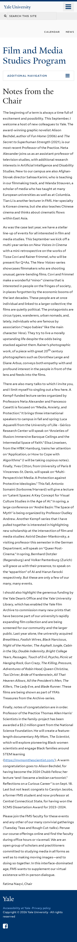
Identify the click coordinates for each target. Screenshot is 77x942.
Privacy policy (41, 908)
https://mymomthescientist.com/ (29, 760)
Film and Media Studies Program (35, 55)
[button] (38, 76)
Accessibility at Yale (16, 908)
